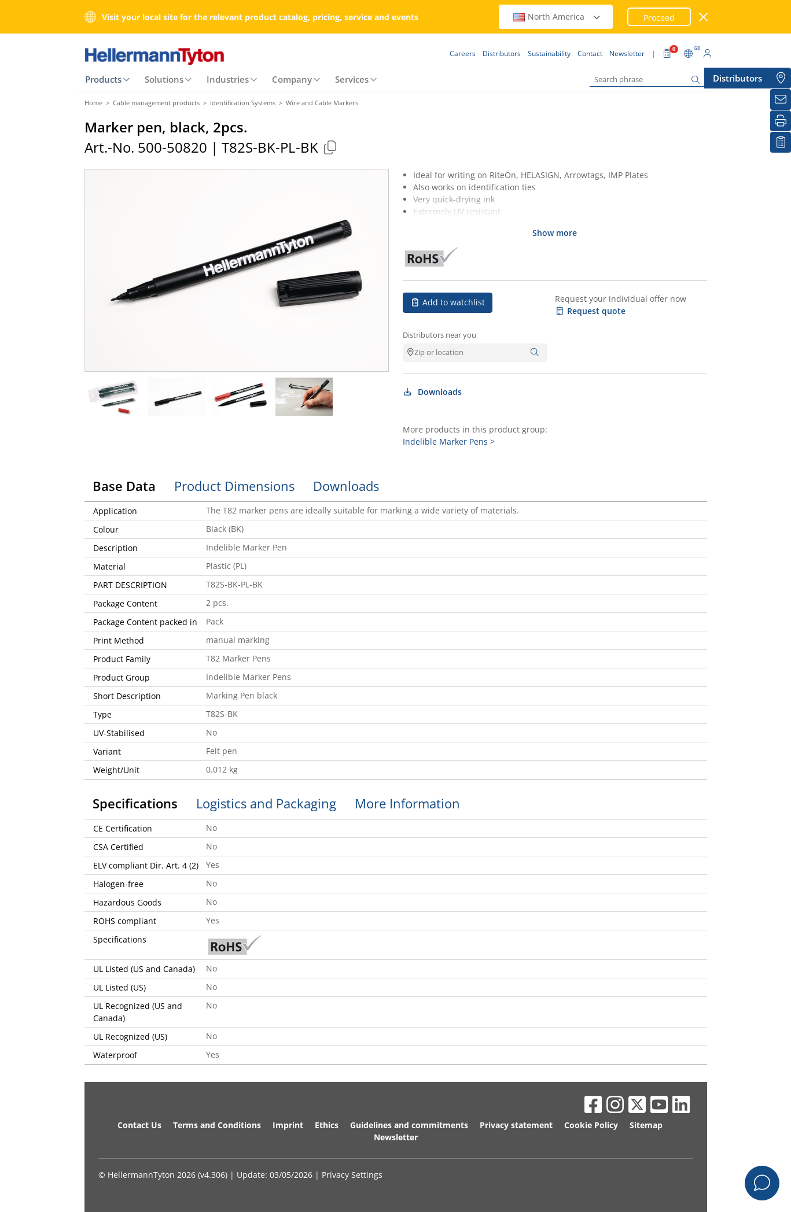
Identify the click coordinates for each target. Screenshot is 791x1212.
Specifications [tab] (135, 803)
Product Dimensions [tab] (234, 485)
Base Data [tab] (124, 485)
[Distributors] (780, 78)
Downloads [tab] (346, 485)
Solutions (164, 79)
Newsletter (396, 1137)
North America (557, 16)
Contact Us (139, 1124)
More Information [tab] (407, 803)
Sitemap (646, 1124)
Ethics (327, 1124)
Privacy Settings (352, 1174)
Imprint (288, 1124)
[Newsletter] (780, 99)
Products (103, 79)
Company (292, 79)
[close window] (703, 17)
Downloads (432, 391)
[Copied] (330, 147)
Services (352, 79)
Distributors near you (439, 335)
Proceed (659, 17)
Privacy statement (516, 1124)
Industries (228, 79)
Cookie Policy (591, 1124)
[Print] (780, 120)
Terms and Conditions (217, 1124)
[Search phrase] (647, 79)
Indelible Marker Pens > (449, 441)
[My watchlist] (780, 142)
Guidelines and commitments (409, 1124)
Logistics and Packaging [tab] (266, 803)
